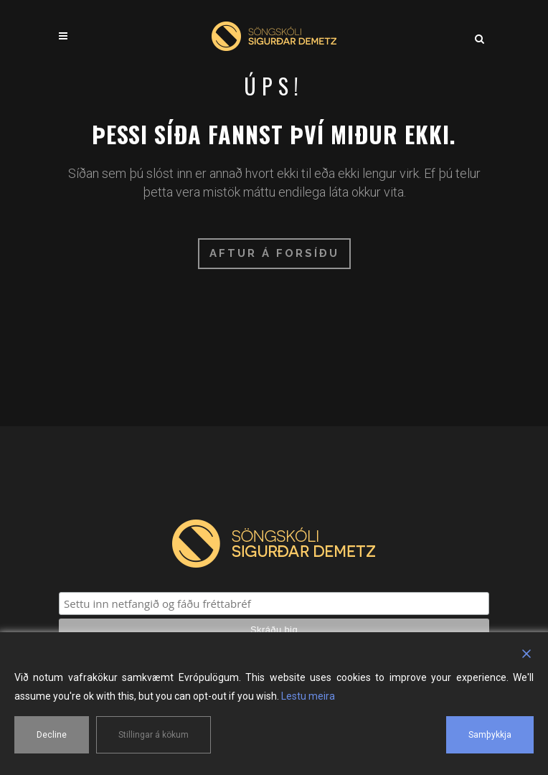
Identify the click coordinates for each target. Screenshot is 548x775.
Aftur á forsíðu (274, 253)
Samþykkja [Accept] (489, 735)
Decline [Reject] (52, 735)
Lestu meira (308, 696)
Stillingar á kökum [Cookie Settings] (153, 735)
